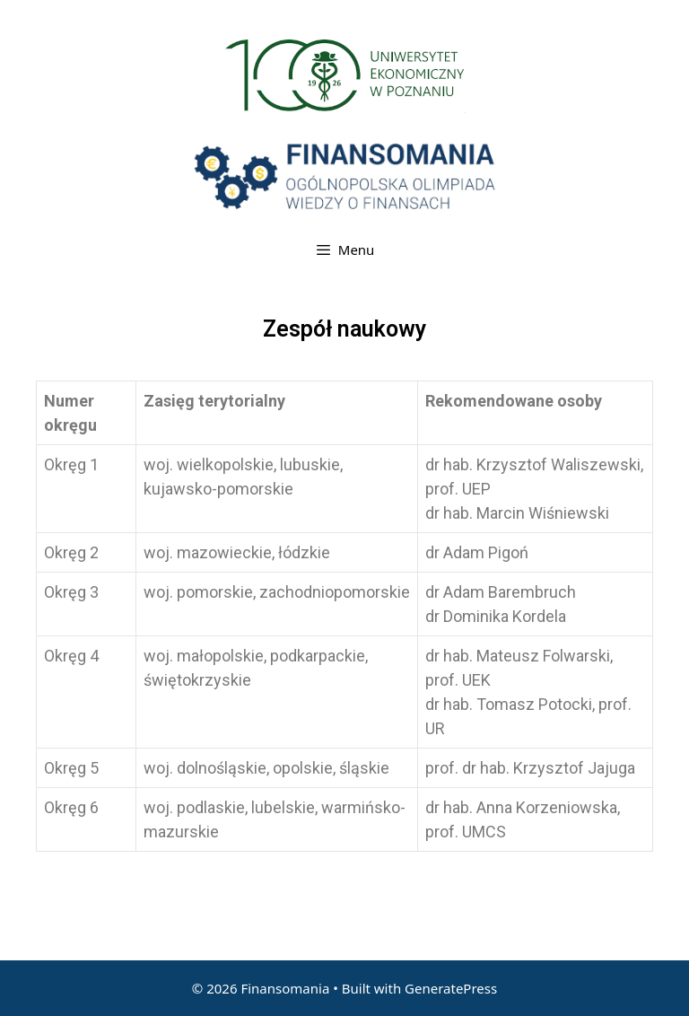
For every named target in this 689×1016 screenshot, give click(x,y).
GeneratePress (451, 988)
